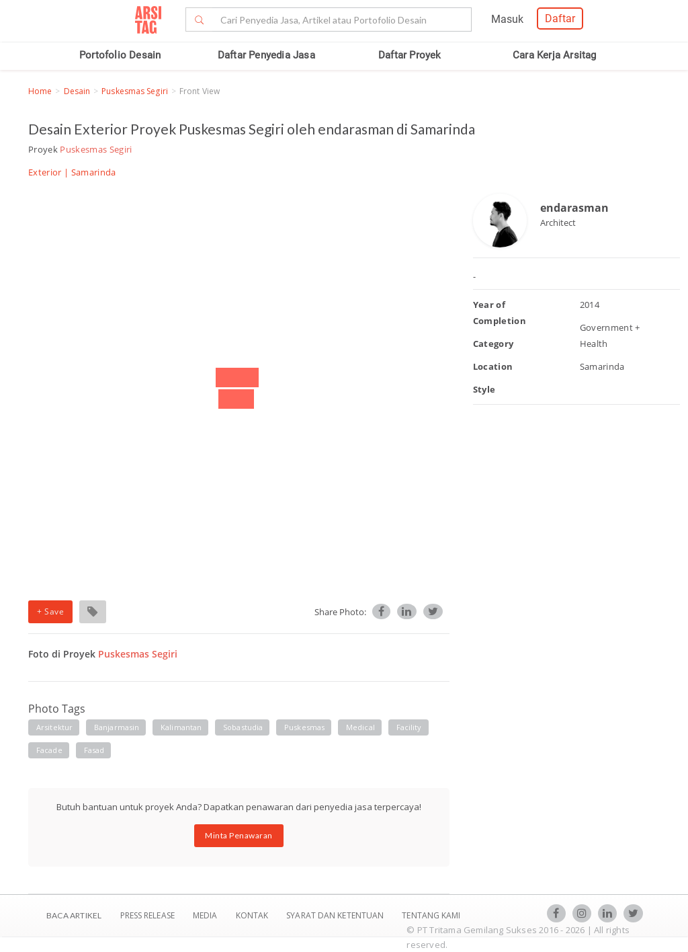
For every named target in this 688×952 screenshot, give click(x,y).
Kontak (253, 915)
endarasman (574, 207)
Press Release (147, 915)
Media (206, 915)
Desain (77, 91)
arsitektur (54, 727)
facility (409, 727)
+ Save (50, 611)
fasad (94, 750)
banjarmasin (116, 727)
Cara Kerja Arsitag (555, 55)
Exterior (45, 172)
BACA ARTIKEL (73, 915)
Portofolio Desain (120, 55)
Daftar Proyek (409, 55)
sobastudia (243, 727)
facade (49, 750)
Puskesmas (304, 727)
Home (40, 91)
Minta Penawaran (239, 835)
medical (360, 727)
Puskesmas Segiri (134, 91)
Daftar (560, 18)
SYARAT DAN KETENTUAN (336, 915)
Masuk (507, 19)
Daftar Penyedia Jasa (266, 55)
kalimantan (181, 727)
